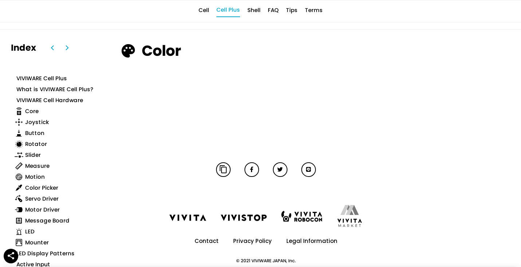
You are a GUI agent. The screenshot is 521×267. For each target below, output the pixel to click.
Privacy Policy (252, 241)
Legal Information (311, 241)
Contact (207, 241)
